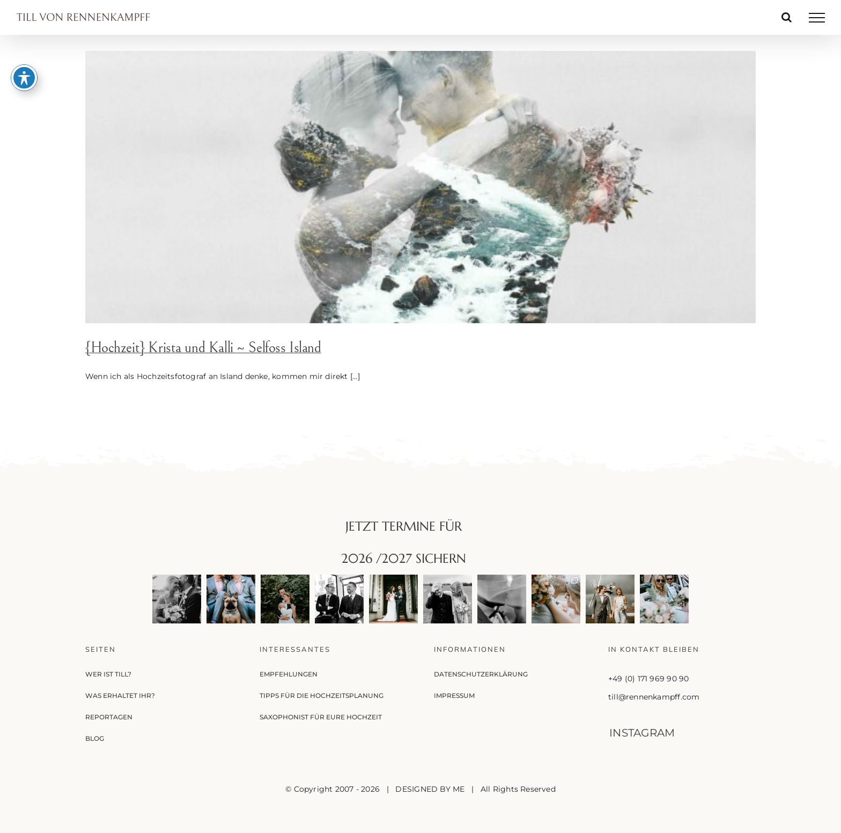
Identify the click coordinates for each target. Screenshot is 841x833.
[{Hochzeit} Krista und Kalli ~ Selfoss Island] (420, 187)
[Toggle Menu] (816, 18)
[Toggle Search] (786, 17)
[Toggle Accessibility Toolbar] (24, 70)
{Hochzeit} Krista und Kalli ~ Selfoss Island (203, 347)
